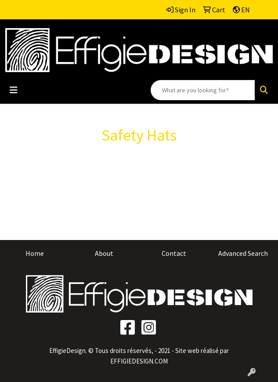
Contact (174, 253)
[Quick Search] (203, 90)
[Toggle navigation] (13, 90)
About (104, 253)
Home (34, 253)
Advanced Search (243, 253)
